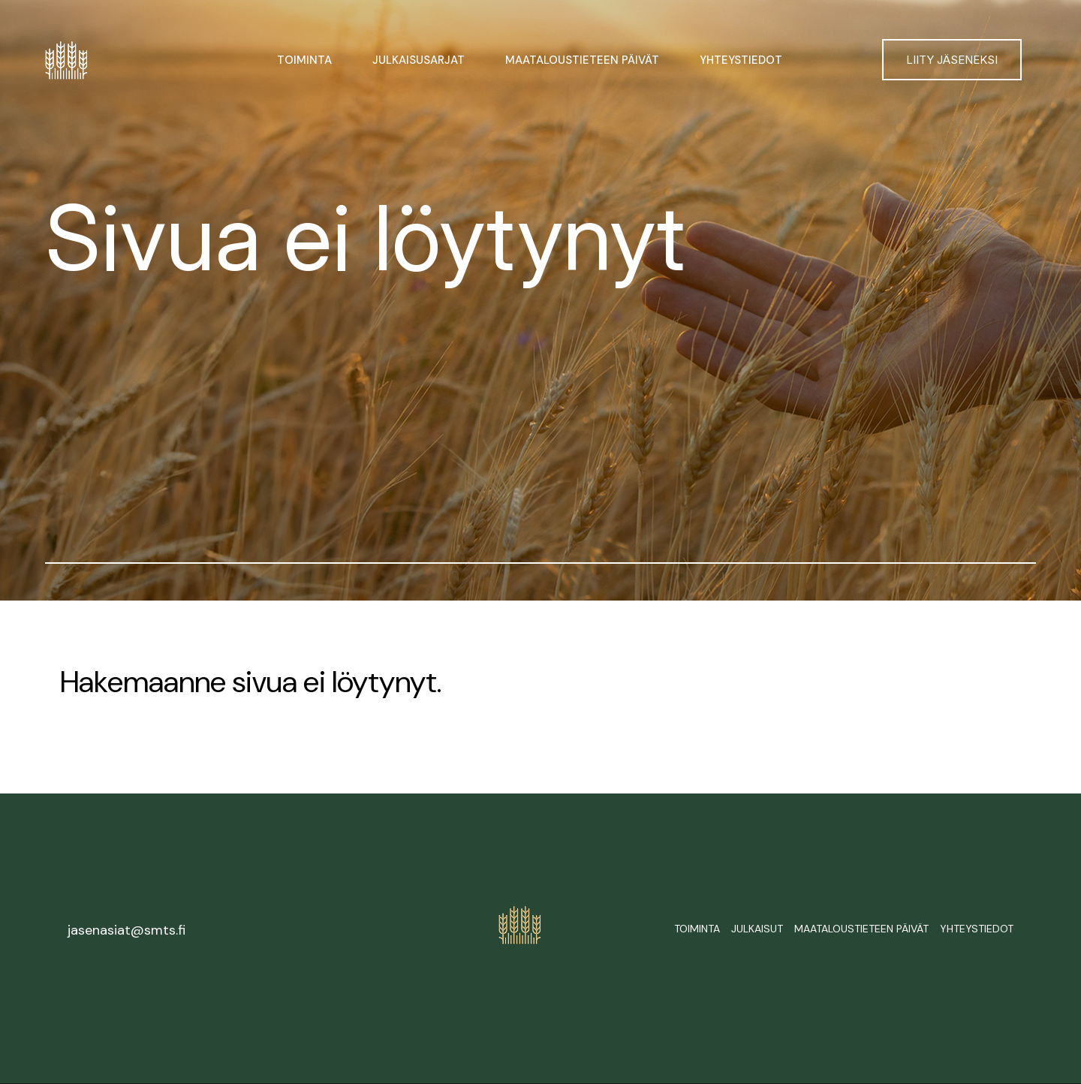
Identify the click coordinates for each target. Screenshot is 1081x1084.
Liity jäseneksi (952, 60)
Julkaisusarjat (418, 60)
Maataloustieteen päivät (582, 60)
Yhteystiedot (741, 60)
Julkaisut (757, 928)
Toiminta (304, 60)
